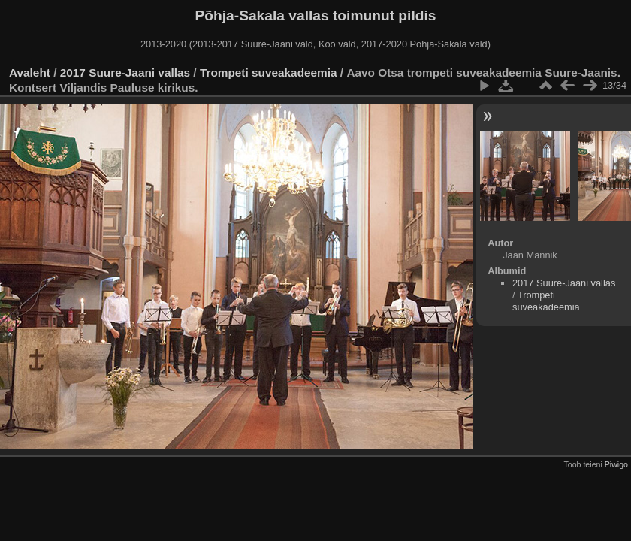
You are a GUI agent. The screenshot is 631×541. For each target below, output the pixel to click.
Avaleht (29, 72)
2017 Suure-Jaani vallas (125, 72)
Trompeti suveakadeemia (268, 72)
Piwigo (616, 464)
